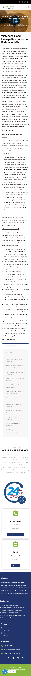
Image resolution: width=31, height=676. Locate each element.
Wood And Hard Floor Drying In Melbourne (15, 373)
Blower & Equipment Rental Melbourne (14, 399)
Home (3, 23)
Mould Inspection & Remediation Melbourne (15, 379)
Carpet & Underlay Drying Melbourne (13, 405)
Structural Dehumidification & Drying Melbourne (15, 386)
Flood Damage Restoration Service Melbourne (14, 392)
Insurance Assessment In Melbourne (13, 424)
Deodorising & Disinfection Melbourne (14, 411)
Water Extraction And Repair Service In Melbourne (14, 367)
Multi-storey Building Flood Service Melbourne (14, 431)
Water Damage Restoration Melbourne (14, 360)
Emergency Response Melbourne (12, 418)
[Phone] (4, 671)
